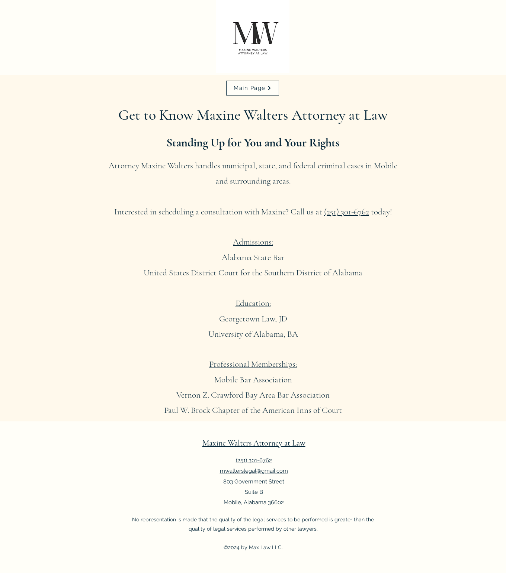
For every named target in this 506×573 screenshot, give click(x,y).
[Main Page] (252, 88)
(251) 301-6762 (346, 212)
